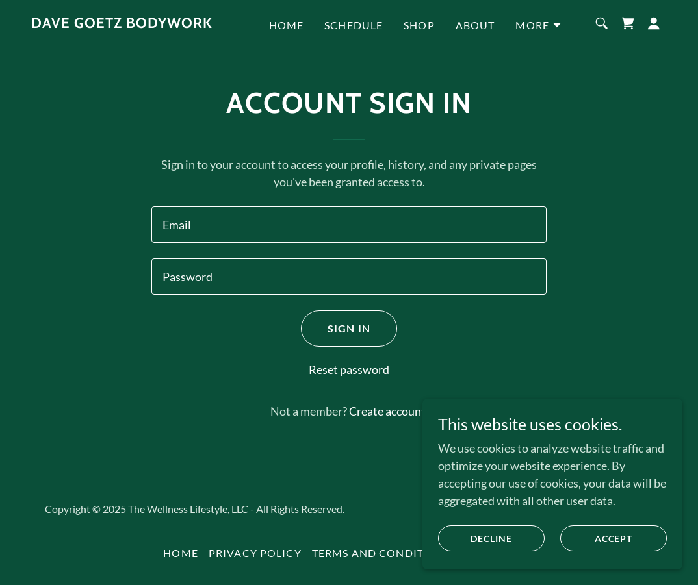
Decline (491, 538)
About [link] (475, 25)
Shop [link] (419, 25)
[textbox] (349, 224)
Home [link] (286, 25)
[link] (122, 23)
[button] (538, 25)
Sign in (349, 328)
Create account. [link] (388, 411)
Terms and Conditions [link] (382, 553)
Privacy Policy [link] (255, 553)
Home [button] (180, 553)
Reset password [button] (349, 369)
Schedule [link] (353, 25)
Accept (614, 538)
